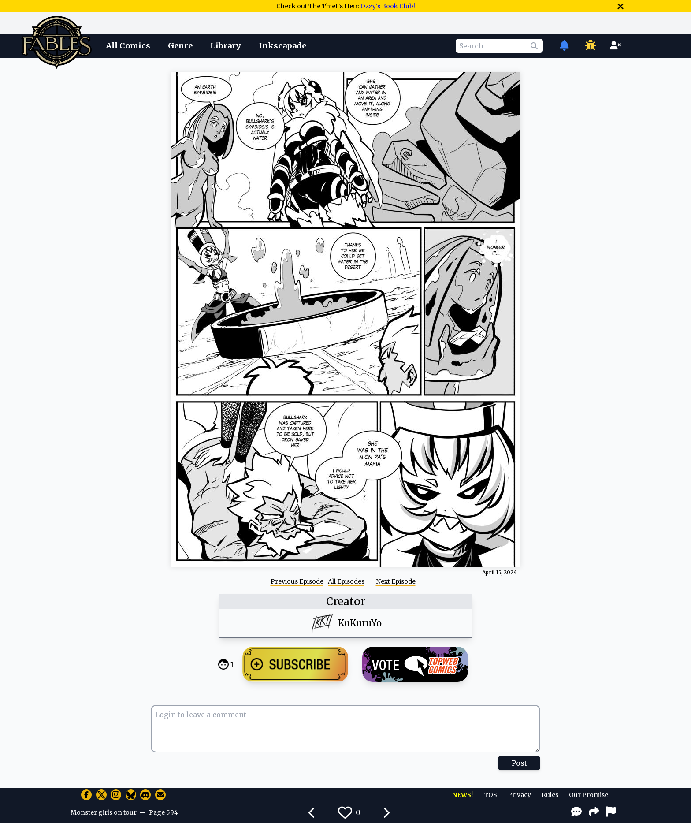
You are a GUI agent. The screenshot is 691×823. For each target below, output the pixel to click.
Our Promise (588, 795)
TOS (490, 795)
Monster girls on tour (104, 812)
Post (519, 763)
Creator (345, 601)
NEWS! (462, 795)
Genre (180, 46)
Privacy (519, 795)
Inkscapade (282, 46)
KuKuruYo (360, 623)
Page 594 (163, 812)
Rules (550, 795)
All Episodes (346, 581)
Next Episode (396, 581)
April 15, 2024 (499, 572)
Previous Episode (297, 581)
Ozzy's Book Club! (387, 6)
